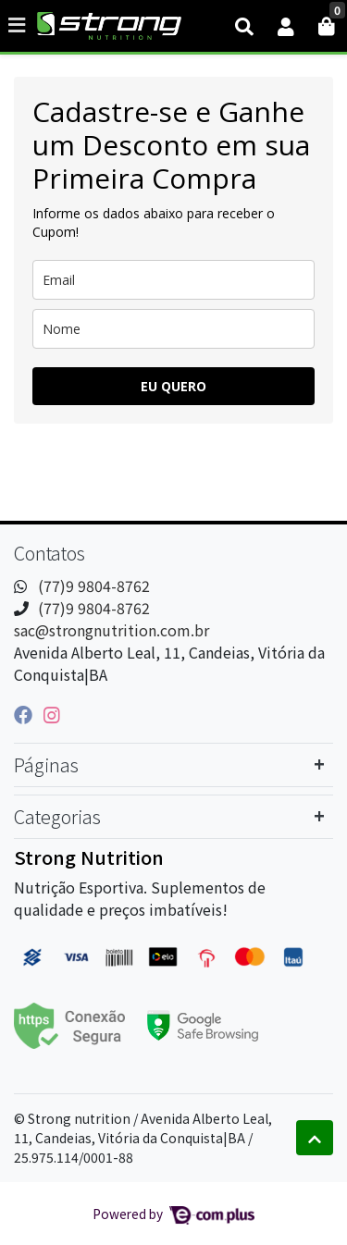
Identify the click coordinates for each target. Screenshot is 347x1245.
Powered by (173, 1213)
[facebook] (25, 713)
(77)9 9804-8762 (94, 585)
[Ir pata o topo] (314, 1137)
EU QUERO (173, 386)
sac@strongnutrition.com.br (111, 630)
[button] (286, 26)
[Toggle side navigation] (18, 25)
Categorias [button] (57, 816)
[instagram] (51, 713)
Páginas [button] (46, 764)
